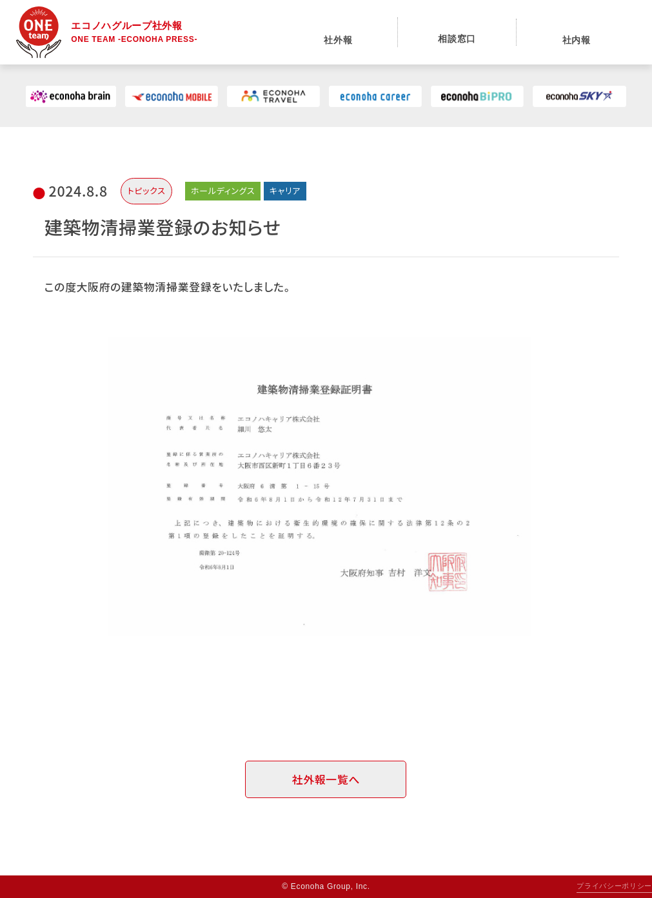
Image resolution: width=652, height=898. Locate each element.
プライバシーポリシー (614, 886)
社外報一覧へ (326, 779)
